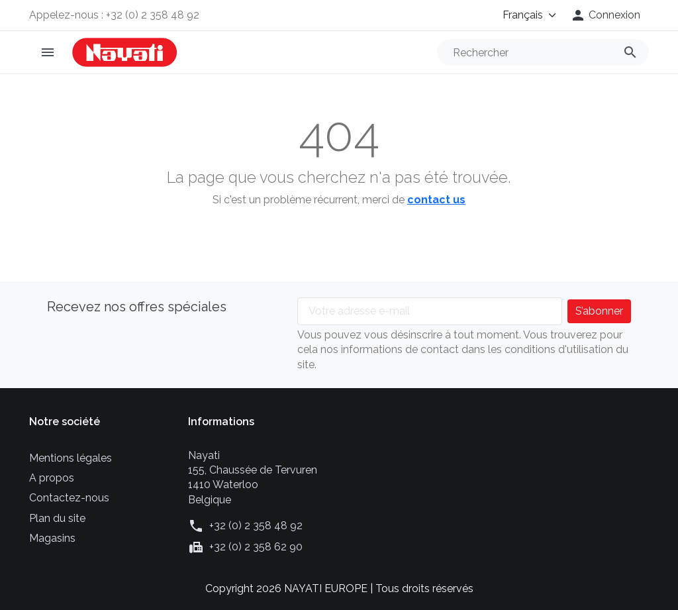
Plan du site (57, 518)
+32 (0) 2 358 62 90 (256, 546)
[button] (605, 15)
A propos (51, 478)
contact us (436, 199)
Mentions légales (70, 458)
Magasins (52, 538)
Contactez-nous (69, 497)
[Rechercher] (543, 52)
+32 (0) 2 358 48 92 (256, 525)
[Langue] (520, 15)
